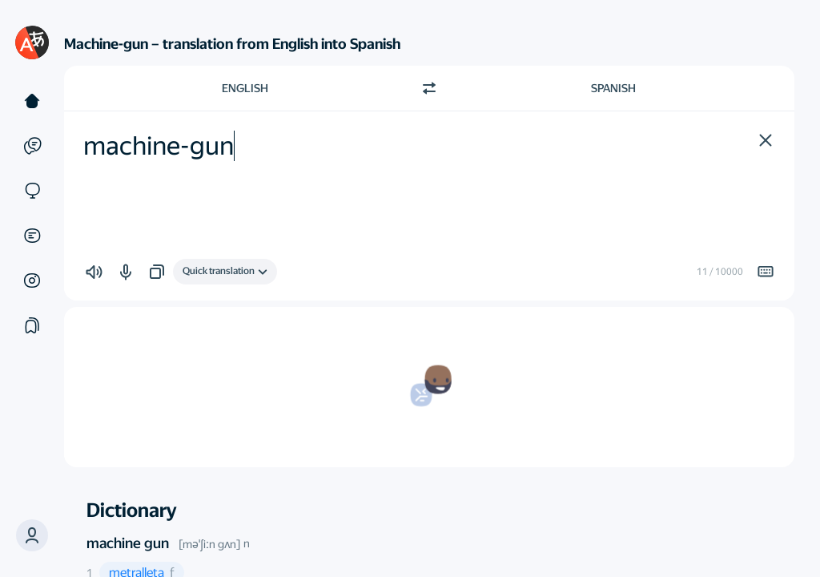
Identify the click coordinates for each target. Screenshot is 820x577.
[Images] (32, 280)
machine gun (127, 543)
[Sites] (32, 191)
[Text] (32, 101)
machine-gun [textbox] (158, 146)
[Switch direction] (429, 88)
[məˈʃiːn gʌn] (209, 544)
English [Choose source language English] (245, 88)
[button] (32, 535)
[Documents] (32, 236)
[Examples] (32, 146)
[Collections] (32, 325)
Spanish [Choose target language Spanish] (613, 88)
